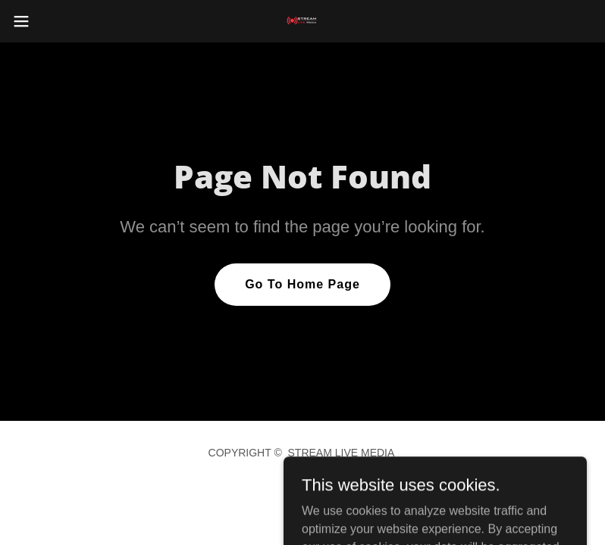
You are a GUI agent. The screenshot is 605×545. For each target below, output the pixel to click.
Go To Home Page (302, 284)
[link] (302, 21)
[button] (50, 21)
